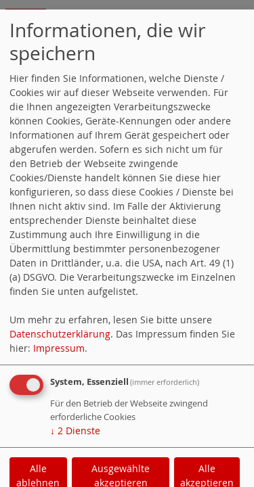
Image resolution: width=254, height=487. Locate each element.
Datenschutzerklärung (59, 333)
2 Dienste (75, 430)
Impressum (59, 348)
